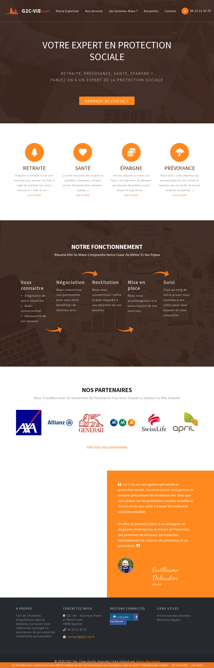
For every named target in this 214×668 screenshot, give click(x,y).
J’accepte (197, 665)
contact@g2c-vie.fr (81, 637)
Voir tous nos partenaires (107, 447)
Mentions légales (169, 620)
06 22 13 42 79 (200, 11)
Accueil (44, 11)
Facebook (138, 617)
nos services (93, 11)
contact (169, 11)
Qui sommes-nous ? (122, 11)
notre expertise (66, 11)
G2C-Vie (17, 11)
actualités (150, 11)
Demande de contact (107, 100)
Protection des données (174, 615)
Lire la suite (34, 195)
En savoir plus (180, 665)
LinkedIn (119, 617)
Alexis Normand (148, 661)
